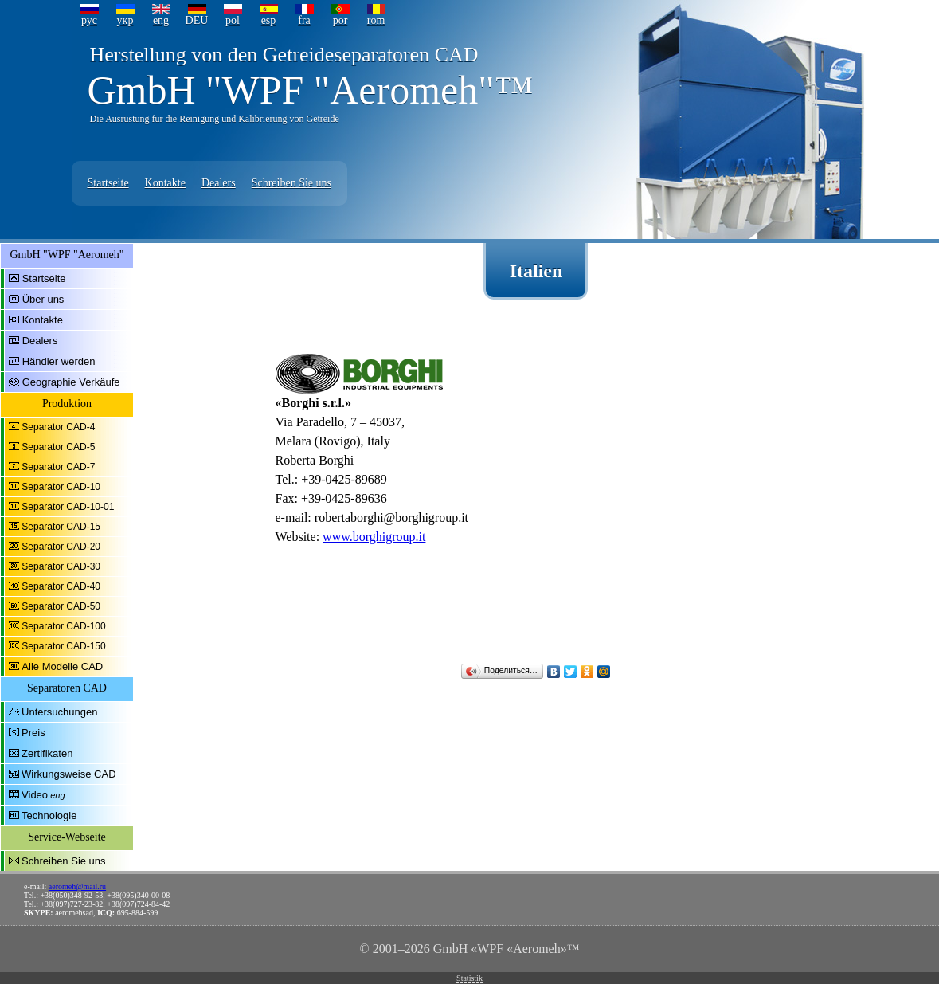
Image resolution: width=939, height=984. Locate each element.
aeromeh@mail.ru (77, 886)
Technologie (49, 815)
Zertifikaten (47, 753)
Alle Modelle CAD (62, 666)
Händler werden (59, 361)
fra (304, 20)
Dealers (218, 183)
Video (35, 795)
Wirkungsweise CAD (68, 774)
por (340, 20)
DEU (197, 20)
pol (232, 20)
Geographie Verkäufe (71, 382)
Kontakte (165, 183)
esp (268, 20)
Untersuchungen (59, 712)
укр (125, 20)
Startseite (108, 183)
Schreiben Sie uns (291, 183)
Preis (33, 733)
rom (376, 20)
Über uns (43, 299)
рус (89, 20)
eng (161, 20)
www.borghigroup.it (374, 536)
